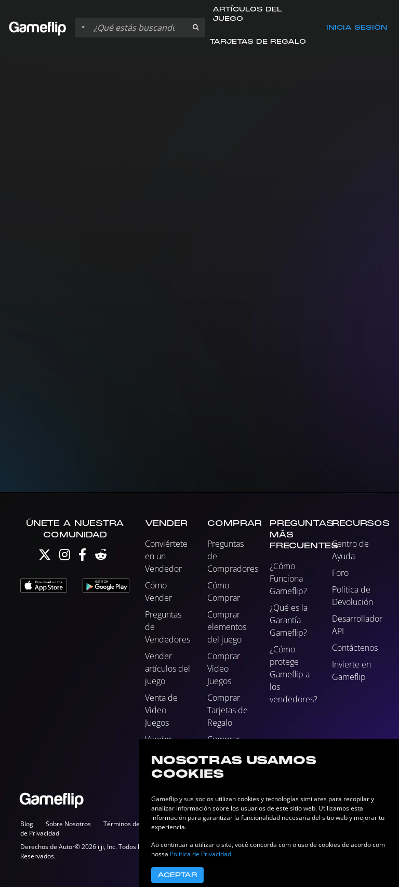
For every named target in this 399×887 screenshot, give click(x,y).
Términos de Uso (128, 823)
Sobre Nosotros (68, 823)
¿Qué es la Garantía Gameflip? (289, 620)
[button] (196, 27)
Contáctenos (355, 647)
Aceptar (177, 875)
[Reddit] (101, 556)
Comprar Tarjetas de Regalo (227, 710)
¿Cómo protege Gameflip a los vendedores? (293, 674)
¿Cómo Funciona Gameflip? (288, 578)
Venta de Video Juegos (161, 710)
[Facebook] (82, 556)
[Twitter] (44, 556)
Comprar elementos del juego (226, 627)
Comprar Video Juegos (223, 668)
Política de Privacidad (200, 854)
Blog (26, 823)
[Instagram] (64, 556)
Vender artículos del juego (167, 668)
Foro (340, 573)
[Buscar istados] (138, 27)
